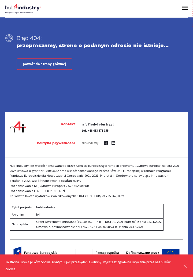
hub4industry (89, 143)
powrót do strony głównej (44, 64)
